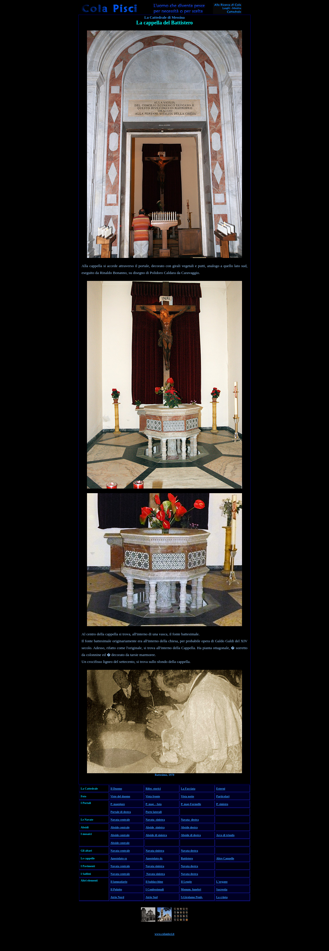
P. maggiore (118, 804)
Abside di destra (191, 835)
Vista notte (187, 796)
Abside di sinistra (156, 835)
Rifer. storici (153, 788)
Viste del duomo (120, 796)
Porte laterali (154, 811)
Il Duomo (116, 788)
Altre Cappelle (225, 858)
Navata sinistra (155, 819)
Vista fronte (153, 796)
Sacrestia (221, 889)
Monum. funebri (191, 889)
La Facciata (188, 788)
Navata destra (190, 819)
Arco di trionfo (225, 835)
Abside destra (189, 827)
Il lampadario (119, 881)
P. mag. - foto (154, 804)
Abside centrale (120, 827)
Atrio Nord (117, 897)
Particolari (222, 796)
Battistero (187, 858)
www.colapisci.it (165, 933)
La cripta (222, 897)
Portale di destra (121, 811)
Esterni (220, 788)
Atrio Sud (152, 897)
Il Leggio (186, 881)
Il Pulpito (116, 889)
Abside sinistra (155, 827)
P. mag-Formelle (191, 804)
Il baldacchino (154, 881)
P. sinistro (222, 804)
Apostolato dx (154, 858)
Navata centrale (120, 819)
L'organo (221, 881)
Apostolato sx (119, 858)
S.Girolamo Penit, (192, 897)
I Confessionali (155, 889)
